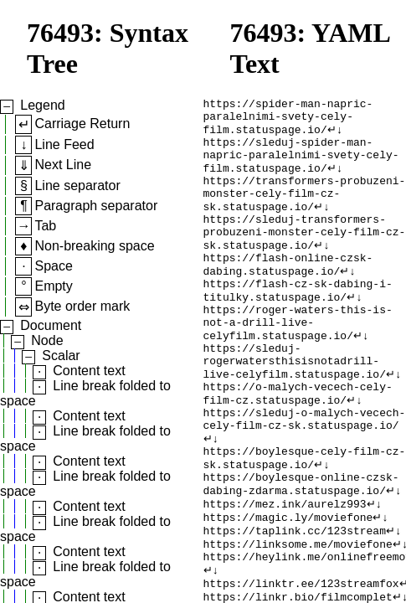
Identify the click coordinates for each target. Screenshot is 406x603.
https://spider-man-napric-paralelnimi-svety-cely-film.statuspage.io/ (288, 120)
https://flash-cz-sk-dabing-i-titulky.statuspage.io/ (298, 324)
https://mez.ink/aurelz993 (285, 572)
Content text (89, 370)
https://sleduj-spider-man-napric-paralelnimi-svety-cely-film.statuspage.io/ (301, 165)
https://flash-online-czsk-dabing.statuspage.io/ (288, 294)
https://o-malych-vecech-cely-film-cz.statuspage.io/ (298, 445)
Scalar (61, 355)
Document (50, 325)
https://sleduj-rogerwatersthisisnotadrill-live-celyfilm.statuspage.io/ (294, 407)
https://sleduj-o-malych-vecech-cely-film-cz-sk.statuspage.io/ (304, 475)
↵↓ (335, 135)
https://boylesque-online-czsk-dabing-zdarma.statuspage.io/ (301, 550)
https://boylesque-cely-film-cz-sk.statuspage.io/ (304, 520)
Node (47, 340)
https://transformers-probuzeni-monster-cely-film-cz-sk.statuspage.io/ (304, 211)
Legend (42, 105)
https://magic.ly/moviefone (288, 587)
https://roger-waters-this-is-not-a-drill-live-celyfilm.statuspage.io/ (298, 361)
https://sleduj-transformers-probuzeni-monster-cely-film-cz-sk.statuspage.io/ (304, 256)
